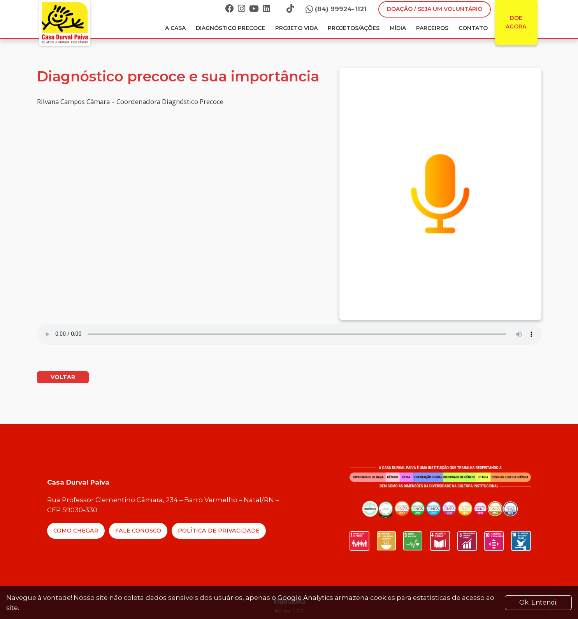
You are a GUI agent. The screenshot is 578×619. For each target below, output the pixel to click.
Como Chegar (75, 530)
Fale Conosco (138, 530)
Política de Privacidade (219, 530)
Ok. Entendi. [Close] (538, 602)
